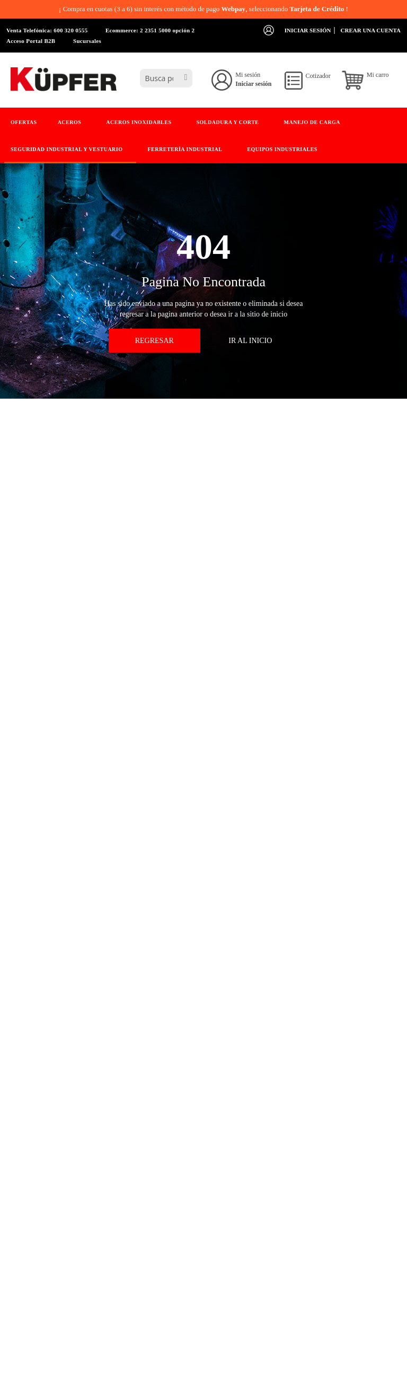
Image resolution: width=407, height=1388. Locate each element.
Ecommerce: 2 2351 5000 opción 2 (149, 30)
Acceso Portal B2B (30, 41)
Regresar (154, 341)
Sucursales (87, 41)
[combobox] (166, 78)
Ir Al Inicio (250, 341)
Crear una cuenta (371, 30)
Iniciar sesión (308, 30)
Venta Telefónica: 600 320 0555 (46, 30)
